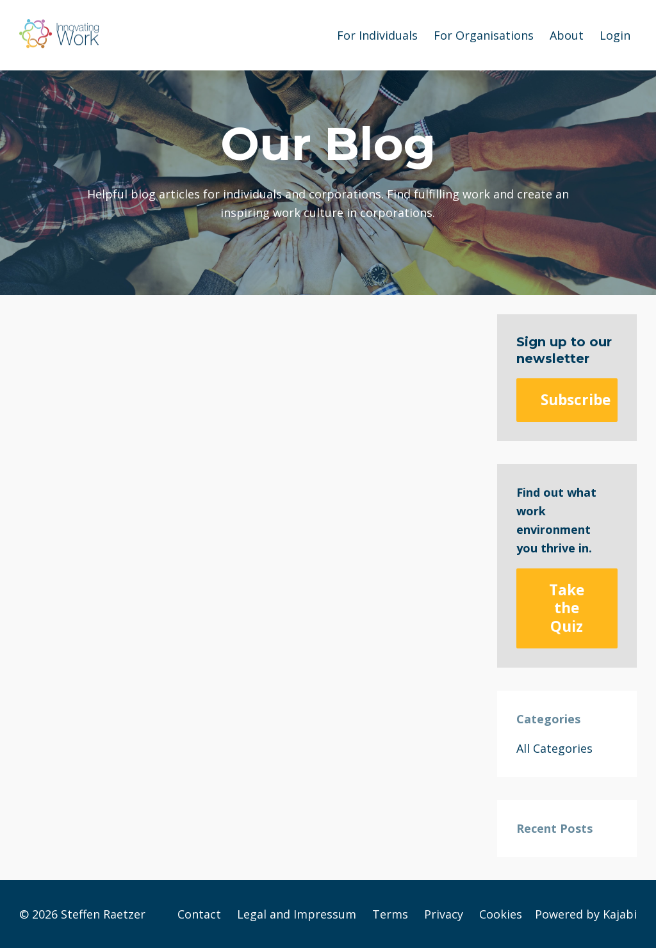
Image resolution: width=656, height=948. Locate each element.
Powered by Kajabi (586, 914)
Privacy (443, 914)
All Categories (554, 748)
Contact (199, 914)
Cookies (500, 914)
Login (615, 35)
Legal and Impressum (296, 914)
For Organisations (484, 35)
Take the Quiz (566, 608)
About (567, 35)
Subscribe (576, 400)
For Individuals (377, 35)
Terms (390, 914)
